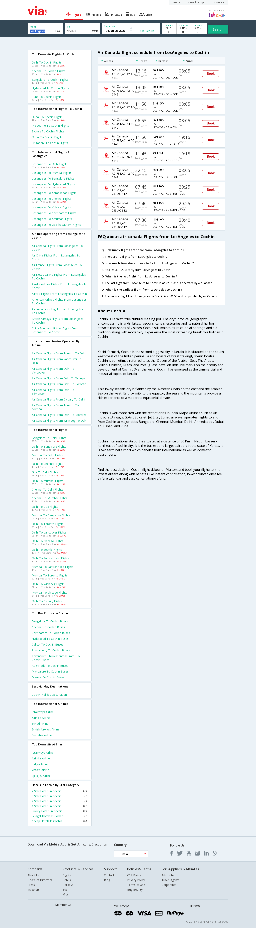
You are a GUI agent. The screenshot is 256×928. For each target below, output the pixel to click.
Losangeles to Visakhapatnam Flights (56, 225)
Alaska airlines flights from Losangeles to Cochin (59, 286)
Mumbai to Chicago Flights (49, 592)
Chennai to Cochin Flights (48, 71)
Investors (34, 889)
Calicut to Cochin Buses (47, 644)
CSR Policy (134, 875)
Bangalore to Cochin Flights (50, 79)
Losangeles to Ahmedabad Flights (54, 193)
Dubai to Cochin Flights (47, 117)
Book (211, 73)
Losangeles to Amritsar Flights (52, 219)
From (33, 26)
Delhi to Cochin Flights (47, 62)
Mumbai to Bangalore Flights (51, 515)
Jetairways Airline (43, 712)
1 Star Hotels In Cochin (59, 806)
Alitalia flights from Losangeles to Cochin (59, 294)
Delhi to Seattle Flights (47, 549)
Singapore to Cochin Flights (50, 143)
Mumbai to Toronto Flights (50, 575)
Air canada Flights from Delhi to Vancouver (53, 370)
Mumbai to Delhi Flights (47, 455)
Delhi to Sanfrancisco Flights (50, 558)
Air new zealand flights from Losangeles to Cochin (59, 276)
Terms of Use (136, 885)
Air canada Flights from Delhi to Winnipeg (59, 378)
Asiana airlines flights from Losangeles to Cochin (57, 311)
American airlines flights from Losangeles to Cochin (59, 301)
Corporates (169, 885)
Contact (109, 875)
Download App (196, 2)
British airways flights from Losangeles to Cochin (57, 320)
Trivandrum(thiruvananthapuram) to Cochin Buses (56, 658)
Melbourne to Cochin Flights (50, 125)
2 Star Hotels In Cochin (59, 801)
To (68, 26)
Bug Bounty (135, 889)
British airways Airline (45, 729)
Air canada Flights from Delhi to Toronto (59, 384)
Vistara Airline (40, 770)
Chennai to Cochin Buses (48, 627)
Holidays (67, 885)
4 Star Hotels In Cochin (59, 791)
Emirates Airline (42, 735)
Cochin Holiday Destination (49, 694)
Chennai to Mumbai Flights (49, 498)
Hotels (66, 880)
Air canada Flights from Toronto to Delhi (59, 353)
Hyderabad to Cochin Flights (50, 88)
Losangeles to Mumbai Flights (52, 173)
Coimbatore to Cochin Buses (51, 633)
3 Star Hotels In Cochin (59, 796)
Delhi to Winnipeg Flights (48, 584)
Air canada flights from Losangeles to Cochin (57, 247)
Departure (109, 26)
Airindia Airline (41, 718)
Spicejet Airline (41, 776)
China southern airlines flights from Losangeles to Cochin (55, 330)
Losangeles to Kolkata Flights (51, 207)
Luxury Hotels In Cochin (59, 811)
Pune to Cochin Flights (47, 97)
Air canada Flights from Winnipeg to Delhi (59, 420)
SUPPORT (218, 2)
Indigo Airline (40, 764)
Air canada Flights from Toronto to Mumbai (55, 407)
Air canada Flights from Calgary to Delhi (58, 399)
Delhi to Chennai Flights (47, 464)
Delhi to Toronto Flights (48, 524)
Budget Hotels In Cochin (59, 816)
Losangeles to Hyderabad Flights (53, 184)
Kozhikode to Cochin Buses (50, 666)
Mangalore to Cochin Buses (50, 671)
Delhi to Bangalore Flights (49, 446)
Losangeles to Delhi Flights (50, 164)
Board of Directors (40, 880)
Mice (65, 894)
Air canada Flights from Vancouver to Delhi (57, 361)
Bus (64, 889)
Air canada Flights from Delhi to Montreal (59, 415)
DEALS (176, 2)
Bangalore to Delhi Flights (49, 438)
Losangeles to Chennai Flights (51, 199)
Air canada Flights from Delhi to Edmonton (53, 391)
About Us (34, 875)
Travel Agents (170, 880)
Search (218, 29)
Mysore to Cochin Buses (48, 677)
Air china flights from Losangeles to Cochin (56, 257)
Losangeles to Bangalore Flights (53, 178)
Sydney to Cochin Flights (48, 131)
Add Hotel (168, 875)
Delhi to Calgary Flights (47, 601)
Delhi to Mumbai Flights (47, 481)
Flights (66, 875)
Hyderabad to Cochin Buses (50, 639)
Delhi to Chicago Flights (47, 541)
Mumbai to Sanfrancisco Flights (52, 567)
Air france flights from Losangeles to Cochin (57, 267)
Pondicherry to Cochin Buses (51, 650)
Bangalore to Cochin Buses (50, 621)
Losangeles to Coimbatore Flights (54, 213)
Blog (107, 880)
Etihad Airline (40, 723)
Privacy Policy (136, 880)
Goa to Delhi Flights (45, 472)
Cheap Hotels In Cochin (59, 821)
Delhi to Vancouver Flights (49, 532)
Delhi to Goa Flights (45, 507)
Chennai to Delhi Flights (47, 489)
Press (31, 885)
